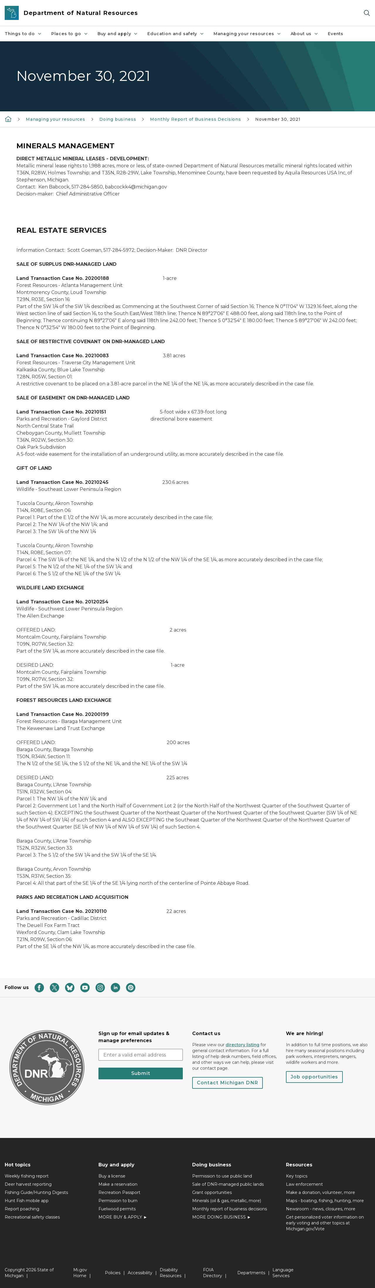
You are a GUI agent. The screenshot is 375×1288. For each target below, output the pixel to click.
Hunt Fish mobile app (27, 1200)
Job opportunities (314, 1077)
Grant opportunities (212, 1192)
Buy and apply (118, 33)
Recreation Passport (119, 1192)
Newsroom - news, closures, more (320, 1209)
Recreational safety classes (32, 1217)
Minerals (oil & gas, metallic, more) (226, 1200)
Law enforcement (304, 1184)
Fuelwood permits (117, 1209)
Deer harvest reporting (28, 1184)
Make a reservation (117, 1184)
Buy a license (111, 1176)
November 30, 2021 (278, 119)
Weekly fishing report (27, 1176)
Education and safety (175, 33)
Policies (112, 1272)
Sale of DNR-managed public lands (228, 1184)
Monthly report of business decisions (229, 1209)
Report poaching (22, 1209)
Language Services (283, 1272)
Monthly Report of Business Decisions (195, 119)
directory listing (242, 1044)
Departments (251, 1272)
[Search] (366, 13)
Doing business (117, 119)
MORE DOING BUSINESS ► (221, 1217)
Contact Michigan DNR (227, 1082)
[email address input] (140, 1055)
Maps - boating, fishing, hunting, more (325, 1200)
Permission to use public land (222, 1176)
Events (335, 33)
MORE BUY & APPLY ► (122, 1217)
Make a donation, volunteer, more (320, 1192)
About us (305, 33)
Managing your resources (247, 33)
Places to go (69, 33)
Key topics (296, 1176)
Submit (140, 1073)
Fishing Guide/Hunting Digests (36, 1192)
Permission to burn (117, 1200)
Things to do (23, 33)
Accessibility (140, 1272)
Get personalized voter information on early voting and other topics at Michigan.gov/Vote (325, 1222)
